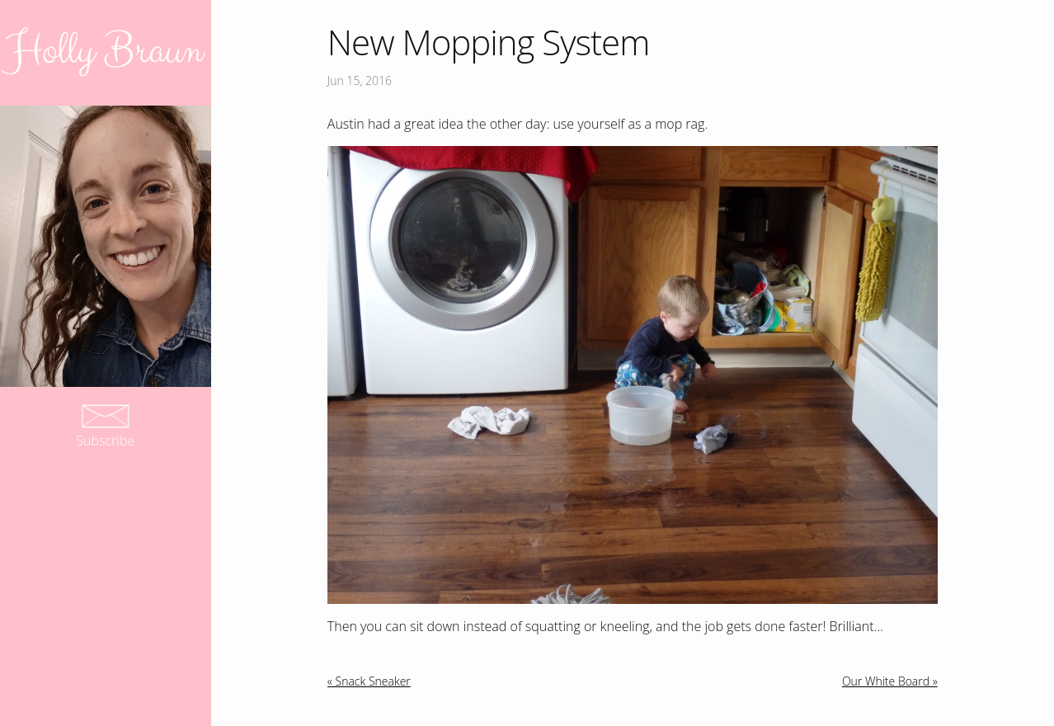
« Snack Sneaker (369, 681)
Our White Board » (890, 681)
